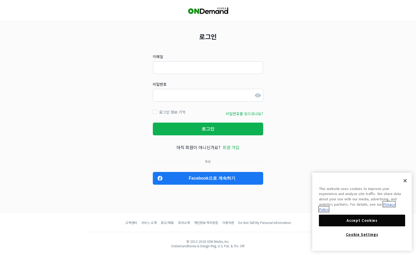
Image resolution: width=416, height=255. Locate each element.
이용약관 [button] (228, 222)
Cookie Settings (362, 234)
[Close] (405, 181)
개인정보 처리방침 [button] (206, 222)
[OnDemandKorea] (208, 10)
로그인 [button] (208, 129)
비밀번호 (160, 84)
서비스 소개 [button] (149, 222)
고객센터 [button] (131, 222)
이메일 (158, 56)
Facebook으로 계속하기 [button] (212, 178)
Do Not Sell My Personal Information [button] (264, 222)
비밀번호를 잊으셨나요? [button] (244, 113)
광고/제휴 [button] (167, 222)
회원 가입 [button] (231, 147)
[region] (362, 212)
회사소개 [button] (184, 222)
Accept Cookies (361, 220)
